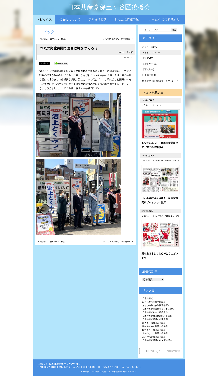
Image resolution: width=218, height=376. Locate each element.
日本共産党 (147, 298)
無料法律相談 (97, 19)
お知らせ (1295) (149, 47)
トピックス (44, 19)
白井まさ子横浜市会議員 (154, 330)
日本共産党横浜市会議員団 (155, 319)
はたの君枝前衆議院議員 (154, 302)
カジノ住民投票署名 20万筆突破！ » (117, 39)
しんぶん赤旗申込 (127, 19)
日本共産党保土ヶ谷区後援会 (109, 7)
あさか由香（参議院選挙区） (156, 305)
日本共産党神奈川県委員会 (155, 312)
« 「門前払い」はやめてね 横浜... (52, 39)
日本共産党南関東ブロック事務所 (158, 309)
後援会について (70, 19)
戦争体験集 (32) (149, 75)
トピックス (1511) (151, 52)
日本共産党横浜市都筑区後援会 (157, 340)
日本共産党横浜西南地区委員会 (157, 316)
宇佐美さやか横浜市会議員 (155, 326)
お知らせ (146, 105)
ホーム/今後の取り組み (164, 19)
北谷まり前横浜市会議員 (154, 323)
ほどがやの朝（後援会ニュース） (166, 160)
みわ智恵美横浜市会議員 (154, 337)
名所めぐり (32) (149, 64)
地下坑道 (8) (148, 69)
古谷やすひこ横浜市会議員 (155, 333)
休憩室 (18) (147, 58)
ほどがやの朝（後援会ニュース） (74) (160, 80)
